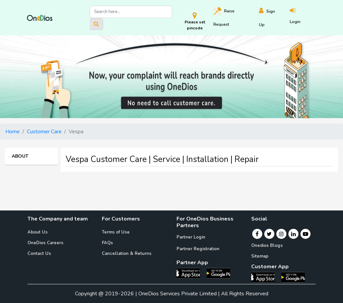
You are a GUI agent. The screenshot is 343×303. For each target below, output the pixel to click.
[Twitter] (269, 234)
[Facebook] (257, 234)
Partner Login (191, 237)
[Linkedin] (293, 234)
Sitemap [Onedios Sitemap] (259, 256)
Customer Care (44, 131)
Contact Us (39, 254)
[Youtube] (305, 234)
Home (12, 131)
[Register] (274, 17)
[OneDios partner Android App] (218, 273)
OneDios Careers (45, 243)
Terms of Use (116, 232)
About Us (37, 232)
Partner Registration (198, 249)
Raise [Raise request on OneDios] (223, 17)
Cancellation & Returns (126, 254)
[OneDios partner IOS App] (191, 273)
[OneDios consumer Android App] (293, 277)
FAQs (107, 243)
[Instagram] (281, 234)
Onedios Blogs (267, 246)
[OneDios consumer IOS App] (265, 277)
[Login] (303, 17)
